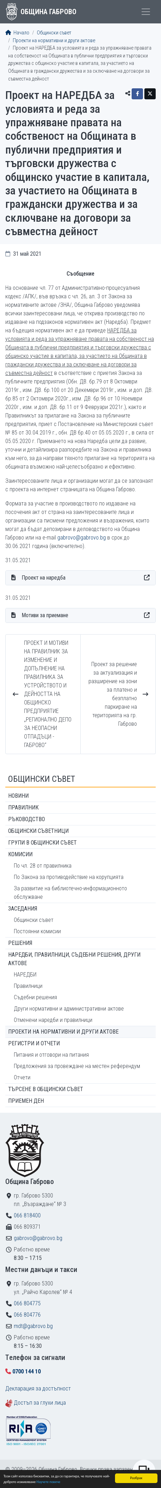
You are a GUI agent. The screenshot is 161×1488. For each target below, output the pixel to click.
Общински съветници (38, 831)
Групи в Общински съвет (42, 842)
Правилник (23, 807)
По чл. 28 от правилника (42, 865)
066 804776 (27, 1314)
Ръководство (26, 819)
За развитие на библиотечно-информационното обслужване (70, 892)
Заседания (22, 908)
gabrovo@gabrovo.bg (81, 537)
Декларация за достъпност (38, 1388)
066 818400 (27, 1215)
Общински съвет (54, 33)
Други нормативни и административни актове (69, 1008)
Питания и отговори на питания (51, 1054)
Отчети (22, 1077)
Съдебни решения (35, 997)
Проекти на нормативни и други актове (54, 41)
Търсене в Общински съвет (45, 1089)
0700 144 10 (26, 1371)
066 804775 (27, 1303)
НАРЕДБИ (25, 974)
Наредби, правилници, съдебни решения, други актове (74, 959)
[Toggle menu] (145, 11)
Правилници (28, 986)
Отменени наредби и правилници (53, 1020)
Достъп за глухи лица (40, 1402)
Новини (18, 795)
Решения (20, 943)
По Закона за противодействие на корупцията (68, 877)
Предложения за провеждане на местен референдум (77, 1066)
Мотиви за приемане (45, 615)
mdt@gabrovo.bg (33, 1326)
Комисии (20, 854)
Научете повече (48, 1481)
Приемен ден (26, 1100)
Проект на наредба (43, 577)
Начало (17, 33)
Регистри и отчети (34, 1043)
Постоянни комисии (37, 931)
